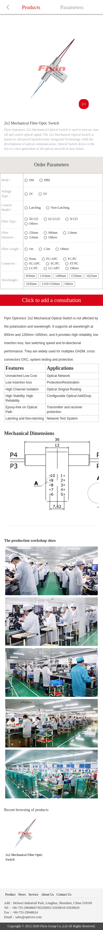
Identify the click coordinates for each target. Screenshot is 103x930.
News (22, 894)
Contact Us (64, 894)
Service (33, 894)
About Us (47, 894)
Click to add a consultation (51, 300)
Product (10, 894)
